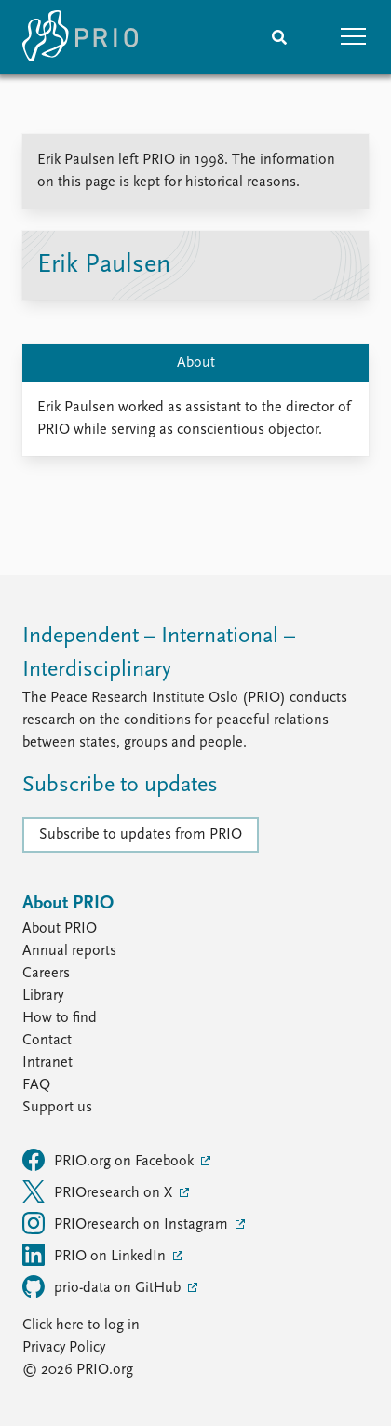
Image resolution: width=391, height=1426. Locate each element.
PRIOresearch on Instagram (127, 1223)
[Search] (279, 37)
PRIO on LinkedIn (95, 1255)
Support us (57, 1107)
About (196, 363)
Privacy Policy (63, 1347)
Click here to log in (81, 1325)
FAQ (36, 1085)
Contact (47, 1040)
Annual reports (69, 951)
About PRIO (59, 929)
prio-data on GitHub (103, 1286)
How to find (59, 1018)
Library (42, 996)
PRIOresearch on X (99, 1191)
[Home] (80, 37)
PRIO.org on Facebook (109, 1160)
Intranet (47, 1063)
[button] (354, 37)
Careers (46, 973)
